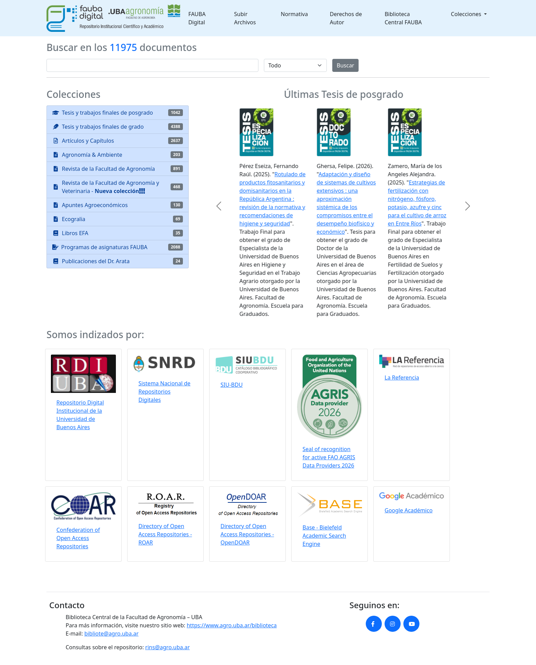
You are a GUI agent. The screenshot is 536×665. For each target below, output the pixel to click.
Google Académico (408, 510)
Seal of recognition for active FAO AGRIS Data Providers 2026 (329, 457)
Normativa (294, 14)
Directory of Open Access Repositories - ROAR (165, 534)
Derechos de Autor (346, 18)
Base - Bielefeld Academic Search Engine (324, 536)
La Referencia (402, 377)
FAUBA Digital (197, 18)
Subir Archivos (245, 18)
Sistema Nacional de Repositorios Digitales (164, 392)
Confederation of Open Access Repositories (78, 538)
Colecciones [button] (467, 14)
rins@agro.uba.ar (167, 647)
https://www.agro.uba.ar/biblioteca (232, 625)
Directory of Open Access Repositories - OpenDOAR (247, 534)
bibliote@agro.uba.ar (111, 633)
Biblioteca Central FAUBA (403, 18)
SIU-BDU (231, 384)
